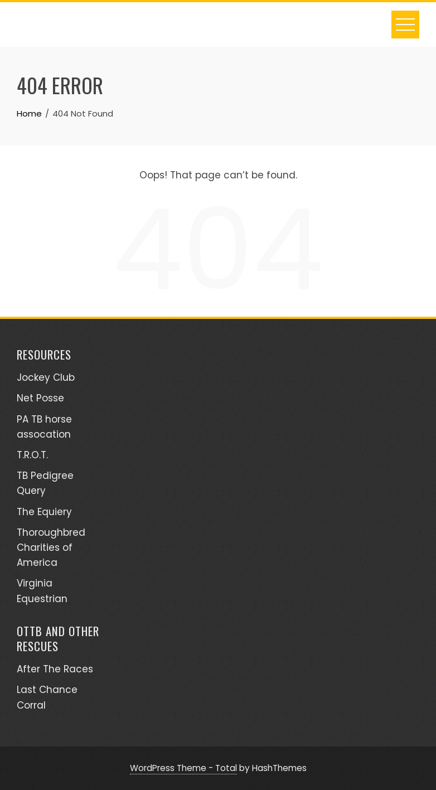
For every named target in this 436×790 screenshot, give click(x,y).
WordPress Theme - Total (183, 768)
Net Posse (40, 398)
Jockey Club (46, 377)
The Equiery (44, 511)
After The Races (55, 669)
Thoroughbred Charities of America (51, 547)
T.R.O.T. (32, 455)
